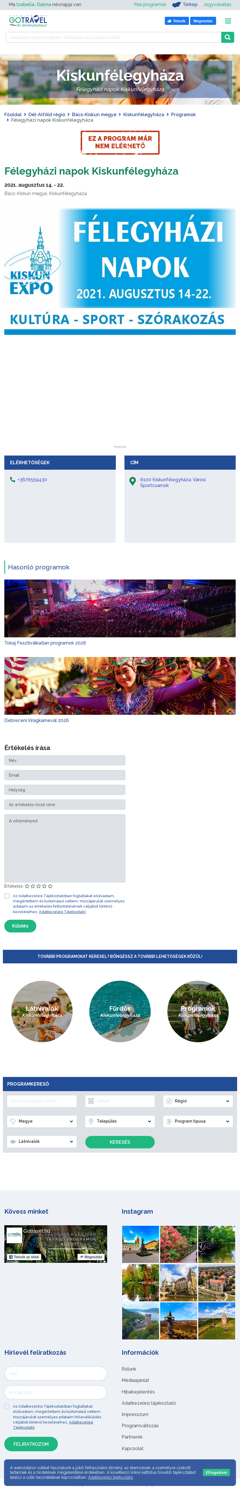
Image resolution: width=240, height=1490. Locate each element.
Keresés (120, 1142)
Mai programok (150, 4)
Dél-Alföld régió (47, 114)
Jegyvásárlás (217, 4)
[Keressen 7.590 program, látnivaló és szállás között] (113, 37)
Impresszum (135, 1414)
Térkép (185, 5)
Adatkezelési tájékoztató (149, 1403)
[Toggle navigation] (228, 21)
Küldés (20, 926)
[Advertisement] (120, 409)
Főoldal (13, 114)
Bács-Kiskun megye (94, 114)
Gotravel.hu (36, 1231)
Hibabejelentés (138, 1392)
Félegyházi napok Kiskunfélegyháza (102, 170)
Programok (183, 114)
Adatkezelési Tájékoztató (62, 912)
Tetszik (24, 1257)
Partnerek (132, 1437)
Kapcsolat (132, 1448)
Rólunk (129, 1369)
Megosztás (91, 1257)
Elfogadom (216, 1472)
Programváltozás (140, 1425)
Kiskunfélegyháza (143, 114)
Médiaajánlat (135, 1380)
